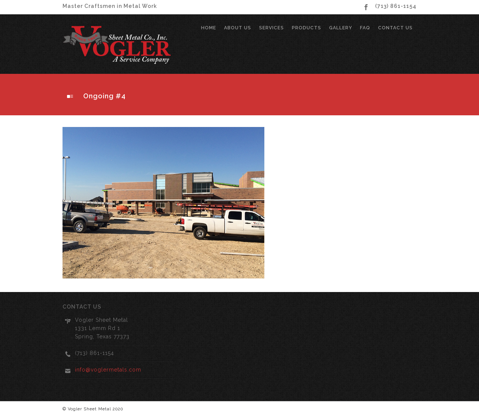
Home (208, 28)
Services (271, 28)
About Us (237, 28)
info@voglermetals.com (108, 370)
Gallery (340, 28)
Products (306, 28)
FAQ (365, 28)
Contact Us (395, 28)
